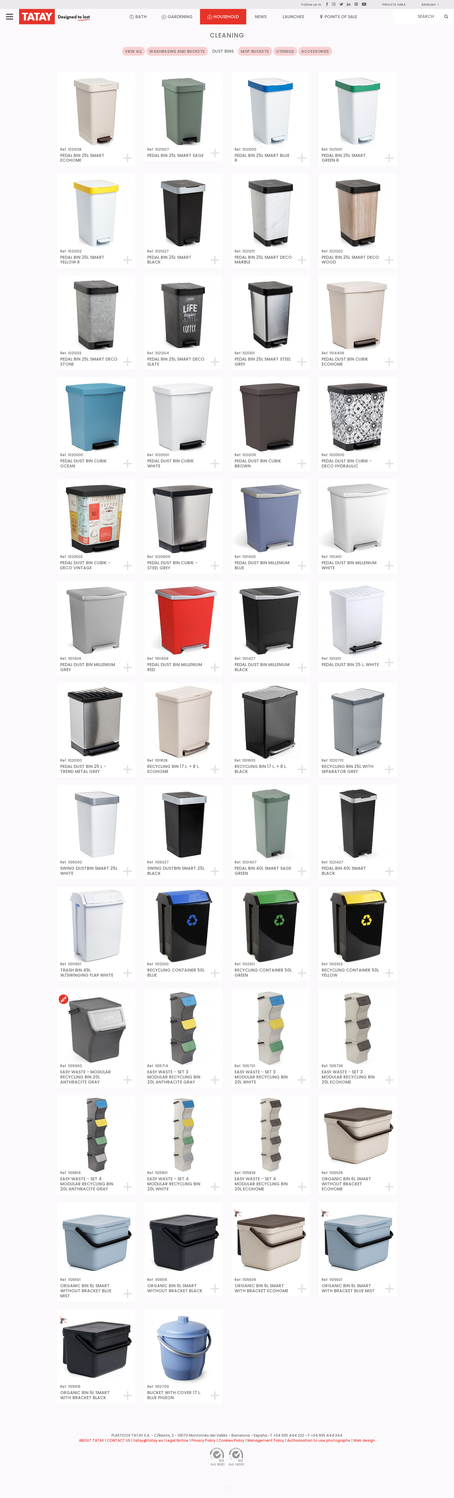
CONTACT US (118, 1440)
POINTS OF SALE (338, 17)
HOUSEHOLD (223, 17)
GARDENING (177, 17)
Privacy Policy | (205, 1440)
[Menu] (9, 17)
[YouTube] (364, 4)
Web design (364, 1440)
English (430, 4)
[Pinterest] (356, 4)
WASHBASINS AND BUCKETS (177, 51)
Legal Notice (177, 1440)
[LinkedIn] (349, 4)
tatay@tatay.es (148, 1440)
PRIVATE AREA (394, 4)
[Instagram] (334, 4)
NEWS (260, 17)
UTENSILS (285, 51)
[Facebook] (327, 4)
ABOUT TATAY (91, 1440)
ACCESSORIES (315, 51)
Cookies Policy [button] (231, 1440)
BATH (138, 17)
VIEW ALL (133, 51)
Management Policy (265, 1440)
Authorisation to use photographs (318, 1440)
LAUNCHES (293, 17)
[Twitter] (341, 4)
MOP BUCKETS (255, 51)
